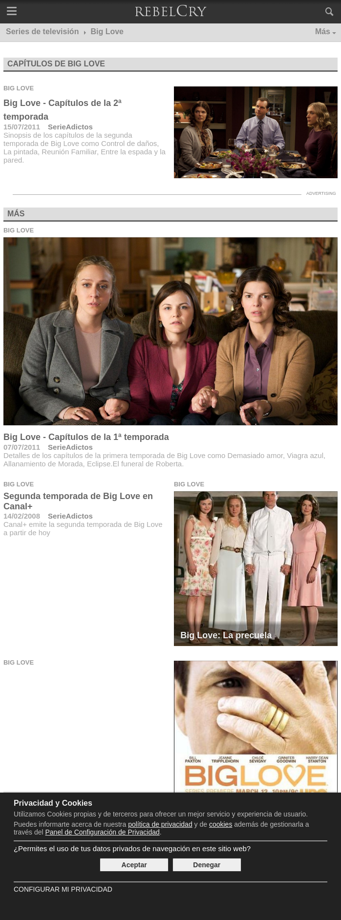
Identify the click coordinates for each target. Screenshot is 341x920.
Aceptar (134, 865)
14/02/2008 (21, 516)
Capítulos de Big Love (56, 64)
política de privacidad (160, 824)
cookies (220, 824)
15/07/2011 (21, 127)
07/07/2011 (21, 447)
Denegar (206, 865)
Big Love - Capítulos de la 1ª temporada (86, 437)
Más (322, 31)
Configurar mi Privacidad (63, 889)
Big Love (18, 88)
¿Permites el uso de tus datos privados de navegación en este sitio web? (132, 848)
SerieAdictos (70, 127)
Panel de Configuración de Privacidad (102, 832)
